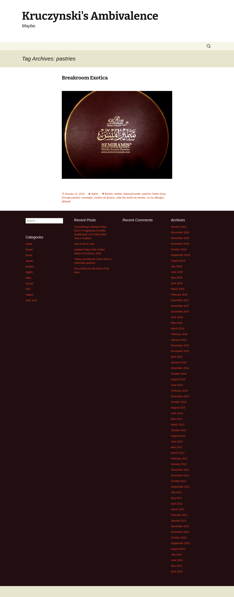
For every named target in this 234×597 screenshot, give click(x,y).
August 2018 (178, 260)
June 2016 (177, 317)
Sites (28, 277)
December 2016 (180, 311)
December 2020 (180, 232)
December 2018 (180, 238)
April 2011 (176, 503)
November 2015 (180, 351)
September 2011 (180, 486)
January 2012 (178, 464)
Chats (29, 243)
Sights (94, 193)
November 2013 (180, 396)
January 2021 (178, 226)
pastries (146, 193)
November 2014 (180, 368)
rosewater (87, 197)
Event (29, 255)
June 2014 (177, 385)
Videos (29, 294)
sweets (118, 193)
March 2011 (177, 509)
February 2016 (179, 334)
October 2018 (178, 249)
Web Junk (31, 300)
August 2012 (178, 435)
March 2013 (177, 424)
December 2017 (180, 300)
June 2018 (177, 272)
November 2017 (180, 305)
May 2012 (176, 447)
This (28, 289)
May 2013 (176, 418)
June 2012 (177, 441)
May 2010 (176, 565)
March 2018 (177, 288)
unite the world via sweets (130, 197)
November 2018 (180, 243)
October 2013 (178, 401)
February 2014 (179, 390)
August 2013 (178, 407)
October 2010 (178, 537)
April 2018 (176, 283)
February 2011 (179, 515)
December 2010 (180, 526)
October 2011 (178, 481)
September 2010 (180, 543)
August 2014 (178, 379)
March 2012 (177, 452)
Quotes (30, 266)
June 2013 (177, 413)
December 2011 (180, 469)
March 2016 (177, 328)
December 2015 (180, 345)
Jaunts (29, 260)
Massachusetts (132, 193)
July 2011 (176, 492)
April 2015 (176, 356)
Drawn (29, 249)
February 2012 (179, 458)
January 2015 (178, 362)
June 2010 (177, 560)
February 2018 (179, 294)
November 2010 (180, 531)
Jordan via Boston (104, 197)
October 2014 (178, 373)
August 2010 (178, 548)
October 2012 (178, 430)
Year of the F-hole (84, 243)
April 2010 (176, 571)
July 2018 (176, 266)
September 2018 (180, 255)
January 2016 (178, 339)
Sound (29, 283)
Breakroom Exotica (85, 78)
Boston (109, 193)
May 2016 (176, 322)
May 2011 (176, 498)
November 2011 (180, 475)
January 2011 (178, 520)
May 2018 (176, 277)
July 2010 (176, 554)
